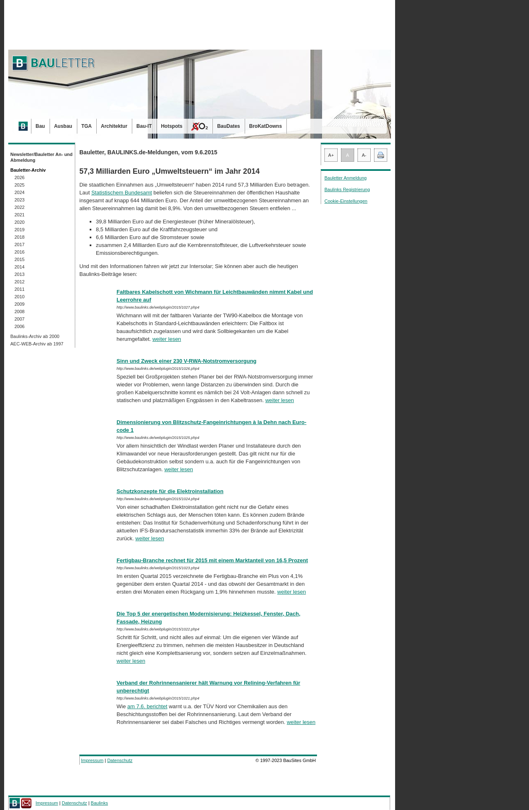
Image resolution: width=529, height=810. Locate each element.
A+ (331, 155)
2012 (19, 281)
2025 (19, 184)
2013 (19, 274)
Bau (40, 126)
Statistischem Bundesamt (121, 192)
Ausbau (63, 126)
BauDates (228, 126)
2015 (19, 259)
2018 (19, 237)
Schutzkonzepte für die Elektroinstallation (170, 491)
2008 (19, 311)
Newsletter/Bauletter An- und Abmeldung (41, 157)
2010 (19, 296)
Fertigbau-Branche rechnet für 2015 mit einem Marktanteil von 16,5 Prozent (212, 560)
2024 (19, 192)
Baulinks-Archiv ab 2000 (35, 336)
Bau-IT (144, 126)
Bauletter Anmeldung (345, 177)
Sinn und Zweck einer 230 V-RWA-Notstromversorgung (187, 361)
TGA (86, 126)
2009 (19, 304)
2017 (19, 244)
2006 (19, 326)
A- (364, 155)
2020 (19, 222)
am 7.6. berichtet (147, 706)
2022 (19, 207)
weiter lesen (167, 339)
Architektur (114, 126)
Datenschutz (119, 760)
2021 (19, 214)
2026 (19, 177)
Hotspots (171, 126)
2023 (19, 199)
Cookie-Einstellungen (345, 201)
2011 (19, 289)
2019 (19, 229)
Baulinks (99, 802)
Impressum (92, 760)
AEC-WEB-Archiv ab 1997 (36, 343)
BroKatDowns (265, 126)
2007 (19, 318)
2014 (19, 266)
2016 (19, 251)
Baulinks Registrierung (347, 189)
